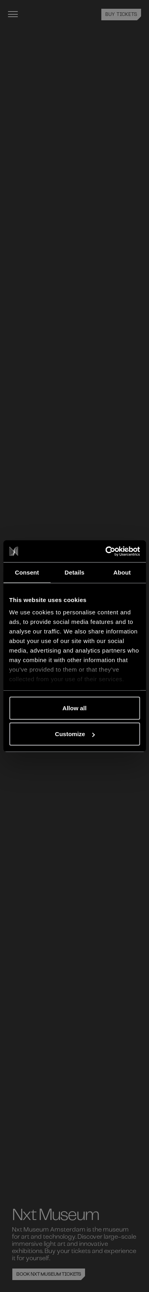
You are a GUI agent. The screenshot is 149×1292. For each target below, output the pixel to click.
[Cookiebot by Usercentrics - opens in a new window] (106, 551)
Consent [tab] (27, 572)
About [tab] (122, 572)
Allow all (74, 707)
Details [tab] (75, 572)
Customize (75, 734)
